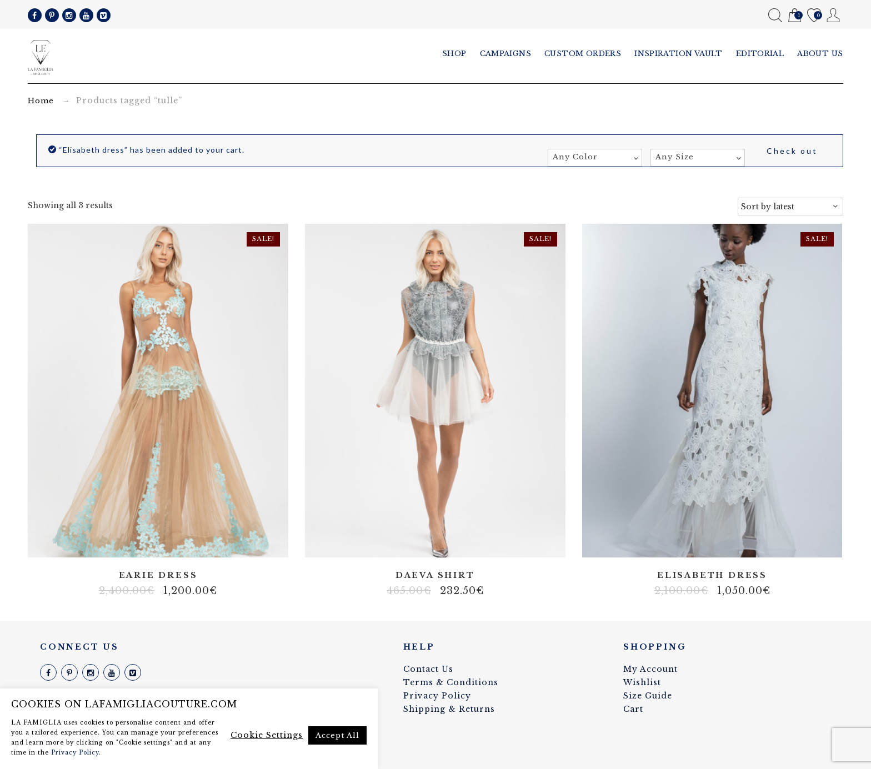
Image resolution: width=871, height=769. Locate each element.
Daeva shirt (435, 575)
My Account (833, 15)
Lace (426, 541)
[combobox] (595, 158)
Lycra (720, 541)
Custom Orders (582, 53)
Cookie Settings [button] (267, 735)
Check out (792, 150)
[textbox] (595, 157)
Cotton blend (687, 541)
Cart (795, 16)
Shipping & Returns (449, 709)
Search (775, 15)
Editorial (760, 53)
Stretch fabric (737, 541)
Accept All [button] (337, 735)
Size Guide (647, 696)
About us (820, 53)
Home (41, 100)
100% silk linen (670, 541)
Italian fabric (704, 541)
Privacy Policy (437, 696)
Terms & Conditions (450, 682)
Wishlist (814, 16)
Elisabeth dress (712, 575)
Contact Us (428, 669)
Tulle (158, 541)
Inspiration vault (678, 53)
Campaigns (506, 53)
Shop (454, 53)
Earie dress (158, 575)
